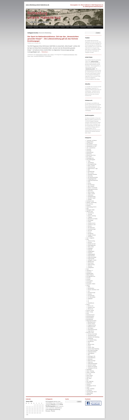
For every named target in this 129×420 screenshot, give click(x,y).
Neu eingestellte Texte (90, 276)
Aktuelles (36, 27)
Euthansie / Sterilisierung (91, 202)
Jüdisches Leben (89, 211)
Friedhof (89, 221)
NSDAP (88, 285)
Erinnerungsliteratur (92, 245)
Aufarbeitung (90, 338)
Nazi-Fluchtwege (91, 184)
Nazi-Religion (90, 328)
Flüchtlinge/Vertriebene (92, 174)
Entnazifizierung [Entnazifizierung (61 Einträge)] (56, 409)
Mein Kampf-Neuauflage (93, 350)
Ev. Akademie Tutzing (92, 340)
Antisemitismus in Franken (91, 144)
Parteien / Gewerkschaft (92, 187)
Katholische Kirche (91, 326)
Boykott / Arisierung (92, 215)
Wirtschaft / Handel (91, 198)
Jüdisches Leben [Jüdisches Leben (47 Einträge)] (56, 401)
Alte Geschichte (89, 143)
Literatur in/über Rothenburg (93, 348)
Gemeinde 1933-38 (91, 223)
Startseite (30, 27)
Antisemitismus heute (92, 335)
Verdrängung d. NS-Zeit (91, 385)
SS (88, 301)
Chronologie (88, 150)
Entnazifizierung (91, 171)
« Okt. (27, 414)
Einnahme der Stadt (91, 243)
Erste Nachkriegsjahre (90, 159)
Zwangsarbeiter (91, 267)
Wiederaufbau (90, 195)
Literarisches (88, 272)
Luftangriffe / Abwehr (92, 260)
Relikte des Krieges (91, 360)
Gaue (89, 291)
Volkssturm (90, 266)
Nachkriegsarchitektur (92, 351)
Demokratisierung (91, 167)
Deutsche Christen (91, 323)
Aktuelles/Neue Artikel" (90, 68)
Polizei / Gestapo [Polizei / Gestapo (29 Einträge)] (59, 406)
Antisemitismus (91, 212)
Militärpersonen (91, 261)
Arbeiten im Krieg (91, 240)
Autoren (63, 27)
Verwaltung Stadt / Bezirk (91, 391)
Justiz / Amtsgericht (90, 238)
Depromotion (89, 153)
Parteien (88, 304)
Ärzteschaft (88, 149)
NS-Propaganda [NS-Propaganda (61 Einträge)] (49, 401)
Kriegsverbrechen (91, 255)
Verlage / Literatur (91, 193)
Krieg (87, 239)
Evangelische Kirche (92, 325)
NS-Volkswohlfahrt (91, 297)
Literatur (51, 27)
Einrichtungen (90, 220)
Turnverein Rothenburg (39, 56)
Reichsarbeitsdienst (90, 316)
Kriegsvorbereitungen (92, 257)
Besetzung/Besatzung (92, 164)
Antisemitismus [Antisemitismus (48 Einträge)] (49, 403)
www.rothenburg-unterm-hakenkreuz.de (37, 5)
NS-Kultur (88, 277)
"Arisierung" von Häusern (91, 140)
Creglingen (90, 217)
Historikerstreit (91, 341)
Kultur (89, 181)
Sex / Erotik (88, 374)
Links (67, 27)
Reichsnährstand (89, 319)
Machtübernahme (89, 273)
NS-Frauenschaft (91, 295)
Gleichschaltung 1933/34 (41, 54)
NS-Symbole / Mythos (90, 283)
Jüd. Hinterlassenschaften (93, 177)
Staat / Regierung (89, 381)
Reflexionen (90, 359)
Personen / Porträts (90, 310)
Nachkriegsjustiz (91, 353)
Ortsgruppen (90, 298)
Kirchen (89, 345)
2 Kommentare (48, 56)
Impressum (83, 27)
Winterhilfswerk (91, 303)
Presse (87, 313)
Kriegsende (90, 249)
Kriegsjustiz (90, 252)
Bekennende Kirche (91, 322)
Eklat (89, 170)
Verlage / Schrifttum (90, 388)
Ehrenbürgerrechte (90, 158)
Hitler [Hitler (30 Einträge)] (53, 407)
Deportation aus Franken (92, 218)
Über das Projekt (44, 27)
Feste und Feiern (89, 204)
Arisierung (90, 214)
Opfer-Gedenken (91, 186)
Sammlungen (89, 369)
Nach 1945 (90, 230)
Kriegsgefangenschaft (92, 178)
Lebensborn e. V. (89, 270)
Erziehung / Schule (90, 201)
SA (88, 300)
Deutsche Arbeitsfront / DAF (93, 289)
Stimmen (57, 27)
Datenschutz (90, 27)
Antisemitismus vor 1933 (91, 146)
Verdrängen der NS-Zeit (92, 368)
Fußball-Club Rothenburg (68, 54)
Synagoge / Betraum (92, 235)
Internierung (90, 175)
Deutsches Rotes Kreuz (91, 155)
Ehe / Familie (89, 156)
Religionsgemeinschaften (93, 189)
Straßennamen (89, 382)
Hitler (87, 208)
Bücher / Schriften (91, 165)
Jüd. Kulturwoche (91, 227)
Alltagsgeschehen (89, 141)
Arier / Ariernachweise (90, 147)
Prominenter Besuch (90, 314)
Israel (89, 342)
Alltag (89, 161)
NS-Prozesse (88, 282)
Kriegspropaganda (91, 254)
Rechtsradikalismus (91, 357)
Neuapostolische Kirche (92, 329)
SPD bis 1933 (90, 308)
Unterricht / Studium (92, 365)
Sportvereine (90, 190)
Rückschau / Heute (90, 332)
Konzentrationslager (92, 229)
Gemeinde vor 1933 (91, 224)
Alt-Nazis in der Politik (92, 334)
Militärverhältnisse (90, 274)
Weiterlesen (45, 52)
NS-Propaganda (89, 280)
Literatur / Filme (91, 347)
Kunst (87, 269)
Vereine (52, 54)
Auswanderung (91, 162)
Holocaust (90, 226)
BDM (89, 286)
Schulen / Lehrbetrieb (90, 372)
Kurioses (89, 183)
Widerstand (88, 394)
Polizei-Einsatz (91, 263)
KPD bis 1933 (90, 306)
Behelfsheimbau (91, 288)
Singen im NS (89, 376)
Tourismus (88, 384)
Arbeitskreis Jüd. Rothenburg (93, 337)
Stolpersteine (90, 362)
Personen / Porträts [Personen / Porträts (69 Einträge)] (50, 411)
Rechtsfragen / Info (91, 356)
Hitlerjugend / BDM (90, 209)
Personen (89, 232)
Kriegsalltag (90, 248)
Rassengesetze (90, 233)
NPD (89, 354)
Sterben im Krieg (91, 264)
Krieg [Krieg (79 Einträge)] (50, 409)
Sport (48, 54)
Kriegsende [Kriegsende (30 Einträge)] (57, 404)
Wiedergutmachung (91, 196)
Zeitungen (90, 199)
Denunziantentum (89, 152)
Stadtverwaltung (91, 192)
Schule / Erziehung (90, 371)
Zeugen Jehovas (91, 331)
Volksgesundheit (89, 393)
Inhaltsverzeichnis (74, 27)
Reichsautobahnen (90, 317)
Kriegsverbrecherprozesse (93, 180)
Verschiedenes (89, 390)
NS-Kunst (88, 279)
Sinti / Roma (88, 378)
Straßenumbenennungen (92, 363)
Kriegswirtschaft (91, 258)
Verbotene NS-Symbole (92, 366)
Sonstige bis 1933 (91, 307)
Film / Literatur (91, 173)
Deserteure (90, 242)
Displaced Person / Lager (93, 168)
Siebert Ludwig (89, 375)
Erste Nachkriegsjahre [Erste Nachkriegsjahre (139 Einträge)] (54, 405)
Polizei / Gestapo (89, 311)
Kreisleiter (90, 294)
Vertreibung (90, 236)
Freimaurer (88, 205)
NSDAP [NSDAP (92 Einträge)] (53, 404)
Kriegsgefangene (91, 251)
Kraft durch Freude (91, 292)
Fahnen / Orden (91, 246)
